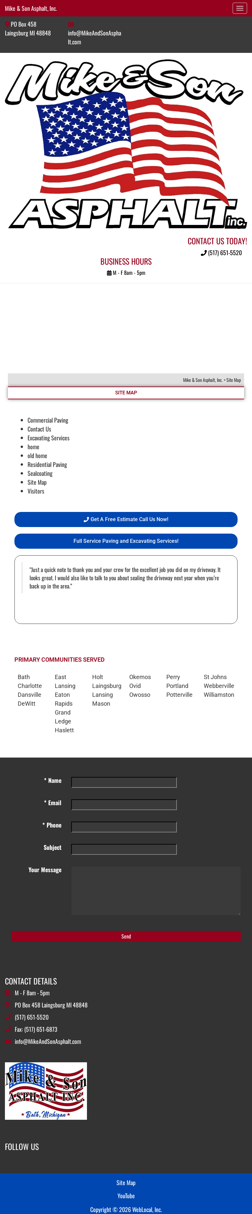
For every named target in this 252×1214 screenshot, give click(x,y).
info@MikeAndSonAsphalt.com (48, 1041)
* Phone (51, 825)
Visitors (36, 491)
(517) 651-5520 (221, 252)
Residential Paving (47, 464)
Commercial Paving (48, 420)
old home (37, 455)
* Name (52, 780)
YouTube (126, 1195)
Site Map (37, 482)
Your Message (45, 869)
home (33, 446)
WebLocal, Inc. (147, 1209)
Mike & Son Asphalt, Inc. (31, 8)
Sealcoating (40, 473)
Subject (52, 847)
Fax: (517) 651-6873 (36, 1029)
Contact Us (39, 429)
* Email (52, 802)
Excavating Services (49, 437)
